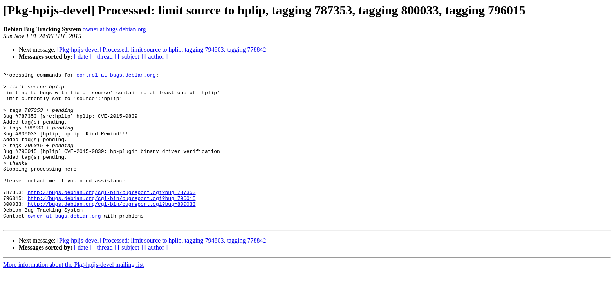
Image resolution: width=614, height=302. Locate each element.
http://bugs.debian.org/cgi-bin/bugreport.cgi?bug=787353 (111, 216)
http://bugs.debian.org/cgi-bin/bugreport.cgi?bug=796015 (111, 223)
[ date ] (83, 56)
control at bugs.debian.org (116, 75)
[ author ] (156, 56)
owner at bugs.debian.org (114, 29)
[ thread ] (104, 56)
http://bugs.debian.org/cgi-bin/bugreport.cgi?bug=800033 (111, 230)
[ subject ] (130, 56)
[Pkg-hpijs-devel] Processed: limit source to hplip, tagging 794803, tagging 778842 (161, 49)
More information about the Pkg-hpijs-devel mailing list (73, 295)
